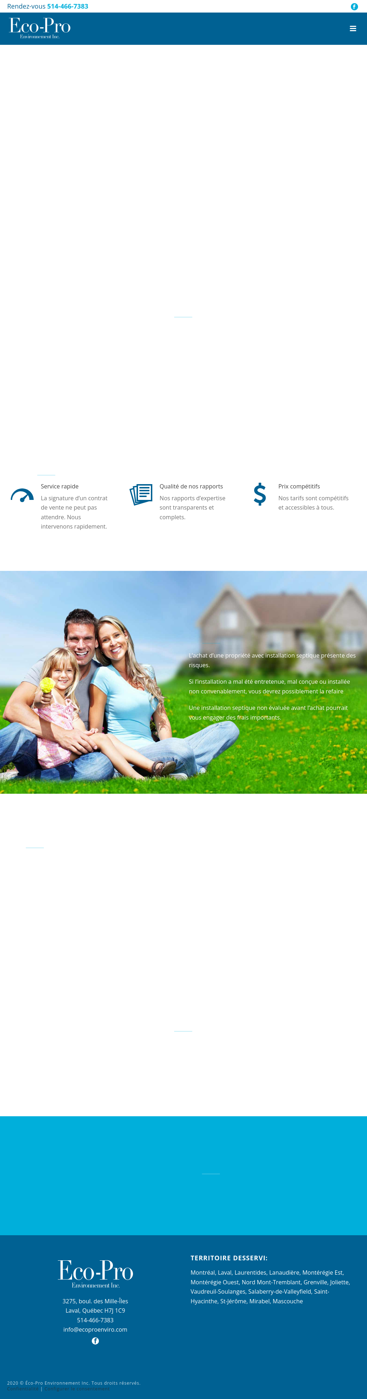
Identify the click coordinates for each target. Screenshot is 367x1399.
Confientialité (23, 1389)
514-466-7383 (68, 6)
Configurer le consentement (77, 1389)
